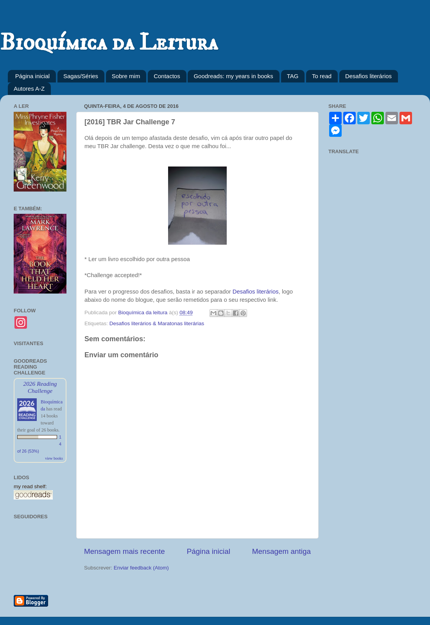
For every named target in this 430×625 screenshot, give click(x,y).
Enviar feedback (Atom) (141, 568)
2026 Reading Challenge (40, 387)
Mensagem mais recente (124, 551)
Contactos (167, 76)
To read (321, 76)
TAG (293, 76)
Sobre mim (126, 76)
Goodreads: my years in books (233, 76)
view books (54, 458)
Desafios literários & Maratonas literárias (156, 323)
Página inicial (32, 76)
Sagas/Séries (80, 76)
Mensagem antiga (281, 551)
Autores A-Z (29, 88)
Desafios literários (368, 76)
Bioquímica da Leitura (109, 42)
